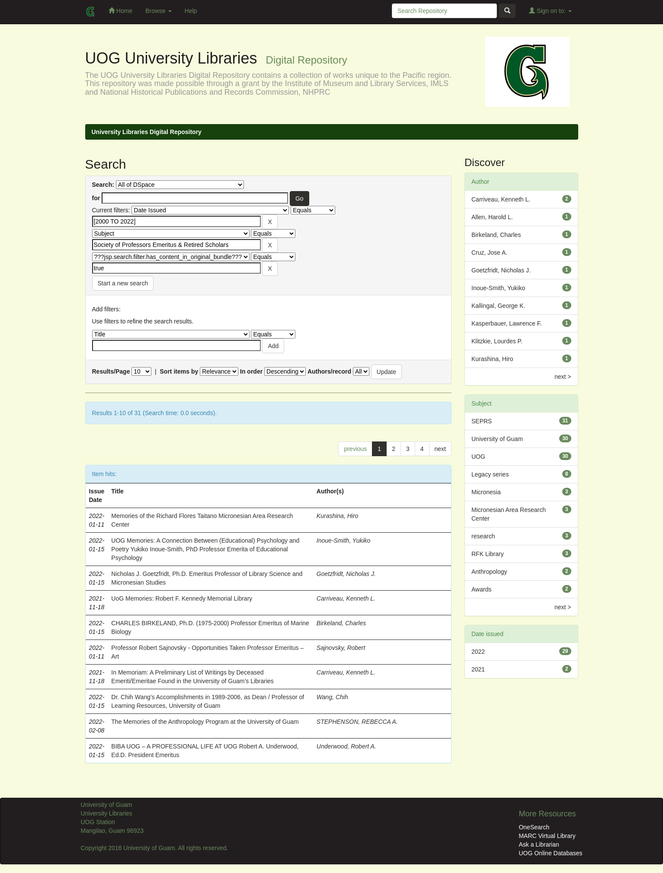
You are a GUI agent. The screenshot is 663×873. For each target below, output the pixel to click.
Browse (158, 10)
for (96, 198)
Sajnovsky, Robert (341, 647)
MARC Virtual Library (547, 835)
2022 (478, 651)
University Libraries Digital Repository (147, 131)
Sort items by (179, 371)
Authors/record (329, 371)
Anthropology (489, 571)
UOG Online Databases (550, 853)
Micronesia (486, 492)
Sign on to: (550, 10)
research (483, 536)
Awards (481, 589)
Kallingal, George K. (498, 305)
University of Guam (497, 438)
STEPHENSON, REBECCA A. (357, 721)
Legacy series (490, 474)
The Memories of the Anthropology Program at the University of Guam (204, 721)
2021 (478, 669)
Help (191, 10)
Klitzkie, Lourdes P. (496, 341)
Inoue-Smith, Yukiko (344, 540)
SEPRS (481, 421)
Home (120, 10)
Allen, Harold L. (492, 217)
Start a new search (123, 283)
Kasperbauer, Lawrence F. (506, 323)
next (440, 448)
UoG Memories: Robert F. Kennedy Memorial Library (181, 598)
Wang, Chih (332, 697)
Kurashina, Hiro (338, 515)
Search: (103, 184)
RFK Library (487, 553)
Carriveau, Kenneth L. (346, 598)
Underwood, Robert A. (346, 746)
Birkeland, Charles (341, 623)
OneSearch (534, 827)
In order (251, 371)
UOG (478, 456)
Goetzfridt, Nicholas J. (346, 573)
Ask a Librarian (539, 844)
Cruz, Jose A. (489, 252)
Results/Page (111, 371)
